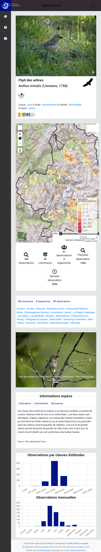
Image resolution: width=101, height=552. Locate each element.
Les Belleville (37, 315)
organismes (43, 301)
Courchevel (56, 312)
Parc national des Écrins (76, 550)
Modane (50, 315)
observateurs (61, 301)
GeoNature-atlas (44, 550)
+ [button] (20, 134)
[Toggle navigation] (93, 5)
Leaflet (88, 241)
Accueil (27, 543)
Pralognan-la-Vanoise (36, 319)
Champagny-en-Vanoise (36, 312)
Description (25, 403)
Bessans (40, 308)
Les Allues (23, 315)
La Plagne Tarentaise (84, 312)
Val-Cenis (30, 322)
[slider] (61, 234)
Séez (90, 319)
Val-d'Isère (42, 322)
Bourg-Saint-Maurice (77, 308)
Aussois (21, 308)
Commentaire (41, 403)
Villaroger (75, 322)
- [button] (20, 144)
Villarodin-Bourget (59, 322)
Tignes (20, 322)
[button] (20, 139)
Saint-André (55, 319)
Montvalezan (62, 315)
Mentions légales (81, 543)
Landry (67, 312)
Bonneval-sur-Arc (56, 308)
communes (25, 301)
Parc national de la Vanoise (42, 543)
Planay (20, 319)
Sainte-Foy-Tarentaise (74, 319)
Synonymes (57, 403)
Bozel (19, 312)
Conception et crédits (64, 543)
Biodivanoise (52, 5)
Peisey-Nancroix (79, 315)
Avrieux (30, 308)
